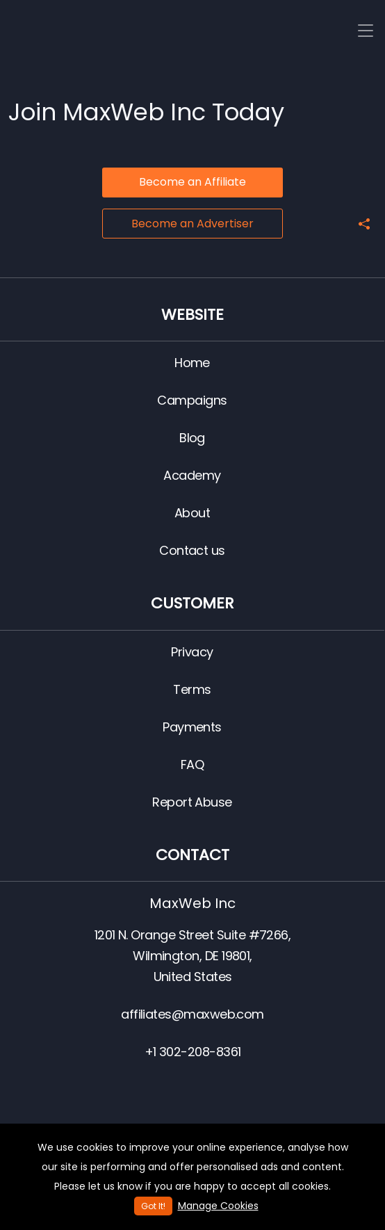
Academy (191, 475)
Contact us (192, 550)
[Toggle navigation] (365, 31)
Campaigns (192, 400)
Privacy (192, 652)
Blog (192, 437)
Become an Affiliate (192, 182)
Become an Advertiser (192, 224)
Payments (192, 727)
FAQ (192, 764)
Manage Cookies (218, 1206)
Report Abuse (192, 802)
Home (192, 362)
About (192, 512)
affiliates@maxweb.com (192, 1014)
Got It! (153, 1206)
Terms (192, 689)
